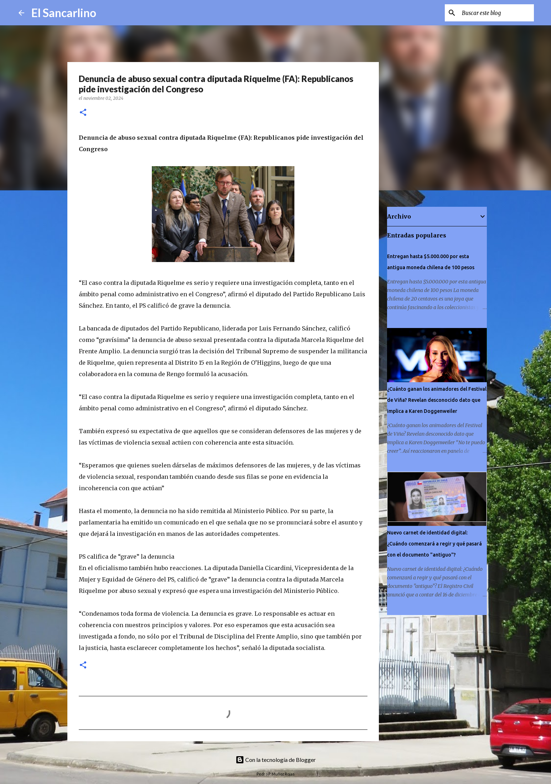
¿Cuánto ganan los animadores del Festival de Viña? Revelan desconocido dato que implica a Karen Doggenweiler (436, 400)
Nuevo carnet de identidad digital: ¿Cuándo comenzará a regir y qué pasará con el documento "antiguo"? (434, 544)
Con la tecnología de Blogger (276, 759)
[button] (83, 113)
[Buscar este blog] (496, 12)
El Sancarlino (63, 13)
